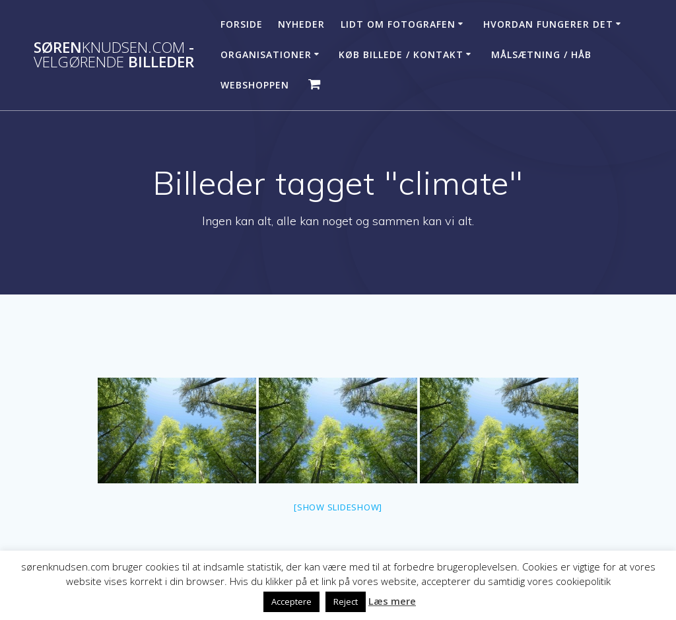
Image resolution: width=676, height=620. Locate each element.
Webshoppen (254, 85)
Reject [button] (345, 601)
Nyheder (301, 24)
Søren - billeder (114, 55)
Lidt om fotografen (398, 24)
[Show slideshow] (338, 507)
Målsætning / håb (541, 54)
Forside (241, 24)
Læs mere (392, 600)
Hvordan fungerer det (548, 24)
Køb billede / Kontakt (401, 54)
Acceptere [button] (291, 601)
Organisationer (266, 54)
